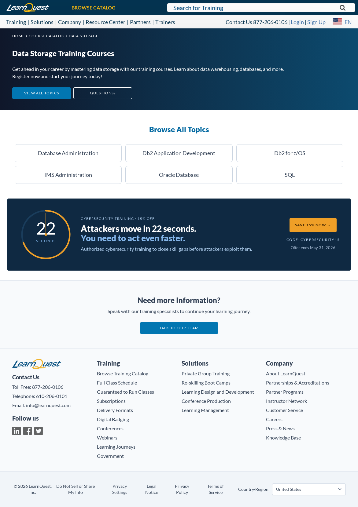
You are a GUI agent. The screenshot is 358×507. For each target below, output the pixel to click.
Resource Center (105, 22)
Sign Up (316, 22)
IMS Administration (68, 174)
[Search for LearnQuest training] (261, 7)
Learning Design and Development (218, 392)
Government (110, 456)
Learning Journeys (116, 447)
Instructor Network (286, 401)
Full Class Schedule (117, 382)
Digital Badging (113, 419)
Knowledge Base (283, 437)
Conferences (110, 428)
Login (297, 22)
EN (348, 22)
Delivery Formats (115, 410)
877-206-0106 (270, 22)
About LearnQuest (285, 373)
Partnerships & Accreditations (297, 382)
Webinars (107, 437)
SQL (290, 174)
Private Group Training (206, 373)
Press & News (280, 428)
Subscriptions (111, 401)
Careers (274, 419)
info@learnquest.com (48, 405)
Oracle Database (179, 174)
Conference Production (206, 401)
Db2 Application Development (178, 153)
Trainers (165, 22)
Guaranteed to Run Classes (125, 392)
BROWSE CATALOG (94, 7)
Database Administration (68, 153)
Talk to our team (179, 328)
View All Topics (41, 93)
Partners (140, 22)
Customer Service (284, 410)
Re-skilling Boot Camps (206, 382)
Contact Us (239, 22)
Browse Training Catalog (122, 373)
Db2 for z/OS (289, 153)
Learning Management (205, 410)
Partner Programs (285, 392)
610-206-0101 (51, 396)
